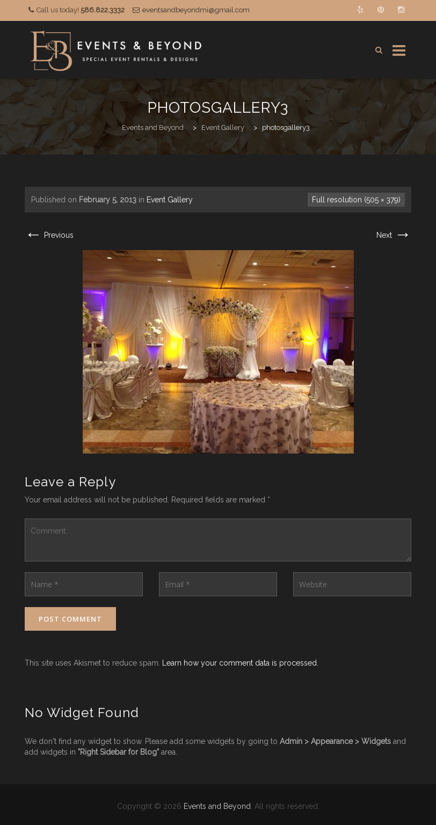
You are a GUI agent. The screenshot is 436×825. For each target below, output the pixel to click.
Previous (49, 235)
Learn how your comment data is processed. (240, 663)
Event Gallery (170, 199)
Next (393, 235)
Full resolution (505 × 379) (356, 199)
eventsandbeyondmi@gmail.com (196, 10)
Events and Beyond (217, 806)
